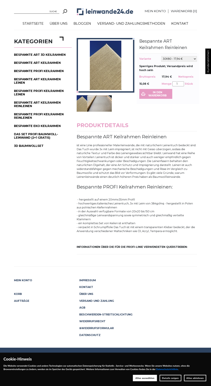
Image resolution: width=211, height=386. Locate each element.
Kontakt (179, 23)
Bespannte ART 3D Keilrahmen (40, 54)
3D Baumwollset (29, 146)
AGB (82, 307)
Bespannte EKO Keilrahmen (37, 126)
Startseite (33, 23)
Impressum (87, 280)
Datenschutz (90, 335)
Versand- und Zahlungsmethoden (131, 23)
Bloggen (82, 23)
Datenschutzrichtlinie (167, 369)
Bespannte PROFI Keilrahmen (39, 71)
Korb (18, 294)
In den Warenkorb (157, 94)
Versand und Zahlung (96, 300)
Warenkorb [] (184, 11)
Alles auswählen (144, 378)
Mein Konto (155, 11)
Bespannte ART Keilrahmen (37, 62)
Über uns (58, 23)
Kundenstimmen (208, 61)
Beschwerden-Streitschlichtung (106, 314)
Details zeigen (170, 378)
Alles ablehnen (195, 378)
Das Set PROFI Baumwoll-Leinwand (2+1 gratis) (36, 135)
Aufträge (21, 300)
